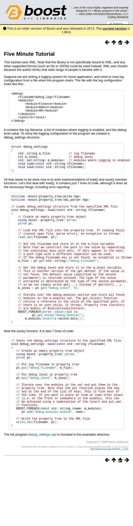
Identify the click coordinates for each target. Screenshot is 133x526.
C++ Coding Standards (118, 15)
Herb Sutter (86, 13)
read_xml (25, 259)
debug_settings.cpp (42, 493)
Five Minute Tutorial (29, 54)
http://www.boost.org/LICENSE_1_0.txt (109, 508)
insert (47, 358)
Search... (117, 23)
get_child (45, 353)
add (29, 468)
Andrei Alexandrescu (110, 13)
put (24, 414)
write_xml (24, 480)
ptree (71, 238)
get (41, 288)
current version (114, 28)
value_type (63, 349)
